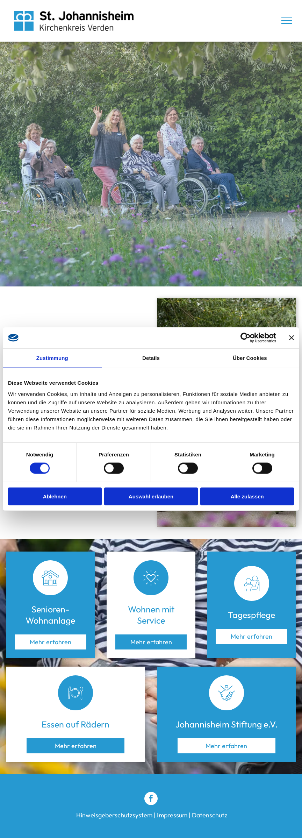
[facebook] (151, 799)
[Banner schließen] (291, 337)
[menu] (287, 21)
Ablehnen (55, 496)
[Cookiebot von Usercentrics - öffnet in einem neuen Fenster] (245, 338)
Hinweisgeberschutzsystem (114, 815)
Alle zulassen (247, 496)
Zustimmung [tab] (52, 358)
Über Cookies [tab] (250, 358)
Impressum (172, 815)
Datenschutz (209, 815)
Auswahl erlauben (151, 496)
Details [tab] (151, 358)
